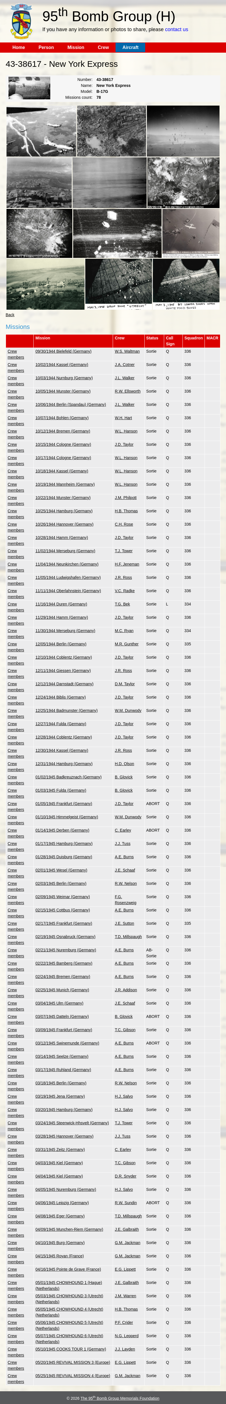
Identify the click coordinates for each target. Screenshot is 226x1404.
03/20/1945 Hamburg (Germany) (63, 1109)
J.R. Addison (126, 990)
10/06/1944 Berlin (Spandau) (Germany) (70, 404)
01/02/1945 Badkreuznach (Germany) (68, 777)
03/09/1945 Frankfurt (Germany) (63, 1030)
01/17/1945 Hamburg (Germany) (63, 843)
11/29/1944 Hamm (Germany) (61, 617)
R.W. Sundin (126, 1202)
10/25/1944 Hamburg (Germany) (63, 511)
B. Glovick (123, 777)
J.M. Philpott (125, 497)
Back (10, 315)
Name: (86, 85)
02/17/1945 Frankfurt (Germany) (63, 923)
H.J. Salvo (124, 1096)
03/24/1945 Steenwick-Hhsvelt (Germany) (72, 1123)
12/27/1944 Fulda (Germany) (60, 724)
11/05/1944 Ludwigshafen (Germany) (68, 577)
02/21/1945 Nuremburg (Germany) (65, 950)
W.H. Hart (123, 418)
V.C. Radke (124, 590)
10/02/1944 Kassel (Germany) (61, 364)
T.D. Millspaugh (128, 936)
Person (46, 47)
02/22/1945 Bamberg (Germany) (63, 963)
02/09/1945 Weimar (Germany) (62, 896)
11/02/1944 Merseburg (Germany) (65, 551)
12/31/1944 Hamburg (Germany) (63, 763)
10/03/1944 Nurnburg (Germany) (64, 378)
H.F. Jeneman (127, 564)
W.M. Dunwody (128, 710)
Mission (76, 47)
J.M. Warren (125, 1296)
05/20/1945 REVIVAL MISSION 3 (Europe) (72, 1362)
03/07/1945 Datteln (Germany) (62, 1016)
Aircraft (130, 47)
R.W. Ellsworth (127, 391)
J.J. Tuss (122, 843)
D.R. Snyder (125, 1176)
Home (18, 47)
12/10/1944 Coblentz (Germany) (63, 657)
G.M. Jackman (127, 1242)
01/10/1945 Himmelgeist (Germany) (66, 817)
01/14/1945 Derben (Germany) (62, 830)
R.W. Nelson (126, 883)
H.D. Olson (124, 763)
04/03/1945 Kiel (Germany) (59, 1163)
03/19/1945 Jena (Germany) (60, 1096)
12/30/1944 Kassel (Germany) (61, 750)
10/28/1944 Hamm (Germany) (61, 537)
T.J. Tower (123, 551)
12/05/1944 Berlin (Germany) (60, 644)
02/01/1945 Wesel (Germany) (61, 870)
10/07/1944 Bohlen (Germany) (61, 418)
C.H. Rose (124, 524)
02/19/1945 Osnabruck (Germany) (65, 936)
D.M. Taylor (125, 684)
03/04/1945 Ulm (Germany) (59, 1003)
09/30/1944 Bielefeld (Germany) (63, 351)
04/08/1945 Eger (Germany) (59, 1216)
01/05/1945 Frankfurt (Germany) (63, 803)
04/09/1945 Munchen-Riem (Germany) (69, 1229)
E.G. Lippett (125, 1269)
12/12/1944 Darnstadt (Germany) (64, 684)
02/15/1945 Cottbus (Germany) (62, 910)
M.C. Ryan (124, 630)
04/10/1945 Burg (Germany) (59, 1242)
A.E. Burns (124, 857)
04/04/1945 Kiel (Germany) (59, 1176)
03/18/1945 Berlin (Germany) (60, 1083)
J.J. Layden (125, 1349)
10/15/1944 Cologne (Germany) (63, 444)
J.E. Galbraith (127, 1229)
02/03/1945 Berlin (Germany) (60, 883)
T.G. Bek (122, 604)
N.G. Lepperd (126, 1336)
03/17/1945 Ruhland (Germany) (63, 1069)
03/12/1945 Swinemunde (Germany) (67, 1043)
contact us (176, 29)
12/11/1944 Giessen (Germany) (63, 670)
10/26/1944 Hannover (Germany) (64, 524)
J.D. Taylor (124, 444)
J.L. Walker (124, 378)
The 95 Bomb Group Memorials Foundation (120, 1398)
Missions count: (78, 97)
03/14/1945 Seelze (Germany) (61, 1056)
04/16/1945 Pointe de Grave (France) (68, 1269)
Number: (85, 79)
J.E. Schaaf (125, 870)
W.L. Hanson (126, 431)
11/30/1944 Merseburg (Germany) (65, 630)
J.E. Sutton (124, 923)
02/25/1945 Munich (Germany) (62, 990)
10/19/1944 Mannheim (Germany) (65, 484)
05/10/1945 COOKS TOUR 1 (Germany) (70, 1349)
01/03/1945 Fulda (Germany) (60, 790)
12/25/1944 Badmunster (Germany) (66, 710)
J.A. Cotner (124, 364)
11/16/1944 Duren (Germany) (61, 604)
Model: (87, 91)
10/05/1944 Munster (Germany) (62, 391)
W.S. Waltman (127, 351)
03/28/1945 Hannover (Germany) (64, 1136)
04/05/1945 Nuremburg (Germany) (65, 1189)
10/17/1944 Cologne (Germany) (63, 457)
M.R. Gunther (126, 644)
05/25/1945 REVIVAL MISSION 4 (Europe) (72, 1375)
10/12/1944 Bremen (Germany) (62, 431)
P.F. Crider (124, 1322)
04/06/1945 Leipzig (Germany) (62, 1202)
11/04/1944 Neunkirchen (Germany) (66, 564)
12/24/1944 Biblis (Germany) (60, 697)
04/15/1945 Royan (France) (59, 1256)
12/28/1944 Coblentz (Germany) (63, 737)
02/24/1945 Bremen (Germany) (62, 976)
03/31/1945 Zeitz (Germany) (60, 1149)
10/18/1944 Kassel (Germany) (61, 471)
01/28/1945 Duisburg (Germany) (63, 857)
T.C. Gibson (125, 1030)
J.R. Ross (123, 577)
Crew (103, 47)
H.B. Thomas (126, 511)
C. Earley (123, 830)
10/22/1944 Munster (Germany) (62, 497)
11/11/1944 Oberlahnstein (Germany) (68, 590)
